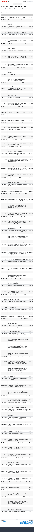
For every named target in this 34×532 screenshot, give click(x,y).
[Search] (30, 1)
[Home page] (1, 4)
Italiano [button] (24, 1)
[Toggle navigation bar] (1, 1)
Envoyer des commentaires (5, 516)
